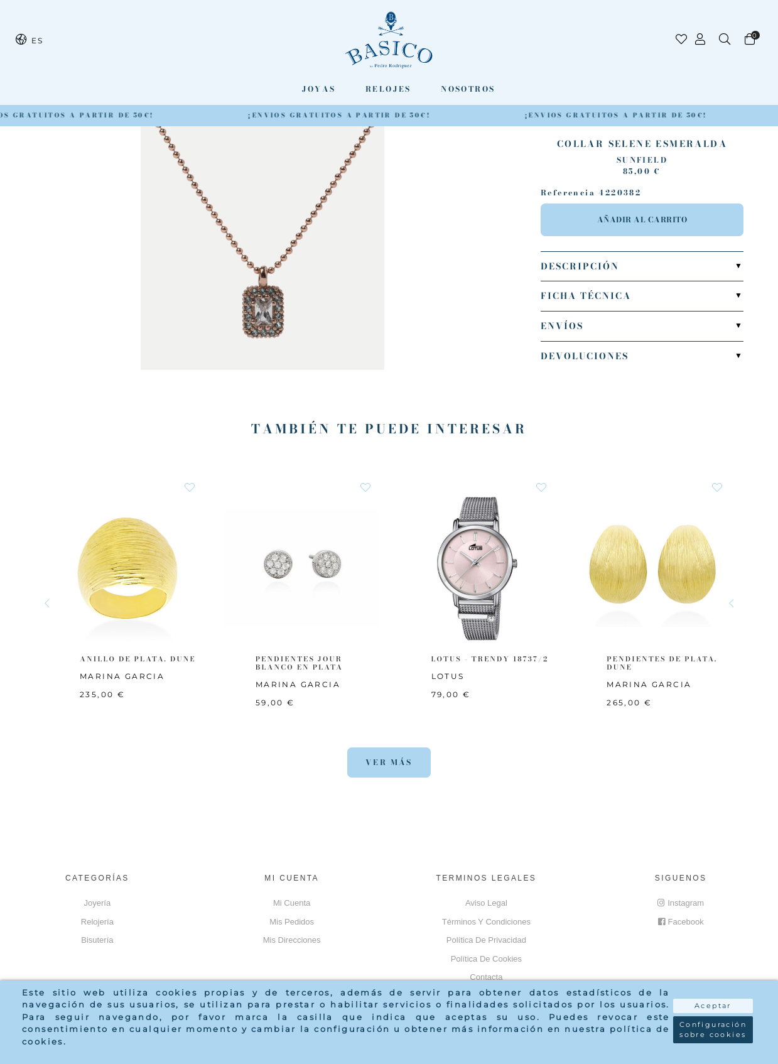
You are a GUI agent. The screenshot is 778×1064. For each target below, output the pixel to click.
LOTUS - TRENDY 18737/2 (490, 659)
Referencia (568, 192)
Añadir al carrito (642, 219)
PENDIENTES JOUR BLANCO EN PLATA (299, 663)
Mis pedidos (291, 921)
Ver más (389, 762)
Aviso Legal (486, 903)
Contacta (486, 977)
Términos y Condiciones (486, 921)
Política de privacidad (486, 940)
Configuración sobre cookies (713, 1030)
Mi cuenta (291, 903)
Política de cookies (486, 959)
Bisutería (97, 940)
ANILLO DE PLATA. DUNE (138, 659)
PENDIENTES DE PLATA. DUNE (662, 663)
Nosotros (468, 89)
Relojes (388, 89)
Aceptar (713, 1005)
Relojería (97, 921)
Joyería (97, 903)
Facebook (681, 921)
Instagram (680, 903)
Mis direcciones (292, 940)
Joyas (319, 89)
